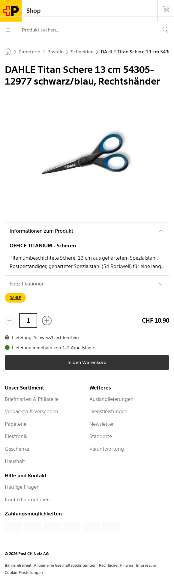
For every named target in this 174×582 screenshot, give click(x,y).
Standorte (100, 436)
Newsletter (101, 424)
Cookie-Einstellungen (24, 572)
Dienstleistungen (108, 411)
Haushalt (15, 461)
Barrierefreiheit (18, 565)
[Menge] (28, 320)
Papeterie (15, 424)
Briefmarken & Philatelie (31, 399)
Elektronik (16, 436)
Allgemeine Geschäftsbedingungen (65, 565)
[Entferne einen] (9, 320)
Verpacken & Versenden (31, 411)
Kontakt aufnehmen (27, 500)
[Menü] (8, 30)
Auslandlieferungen (111, 399)
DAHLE (15, 297)
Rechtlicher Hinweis (116, 565)
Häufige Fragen (22, 487)
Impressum (146, 565)
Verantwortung (106, 449)
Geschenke (17, 449)
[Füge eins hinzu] (47, 320)
